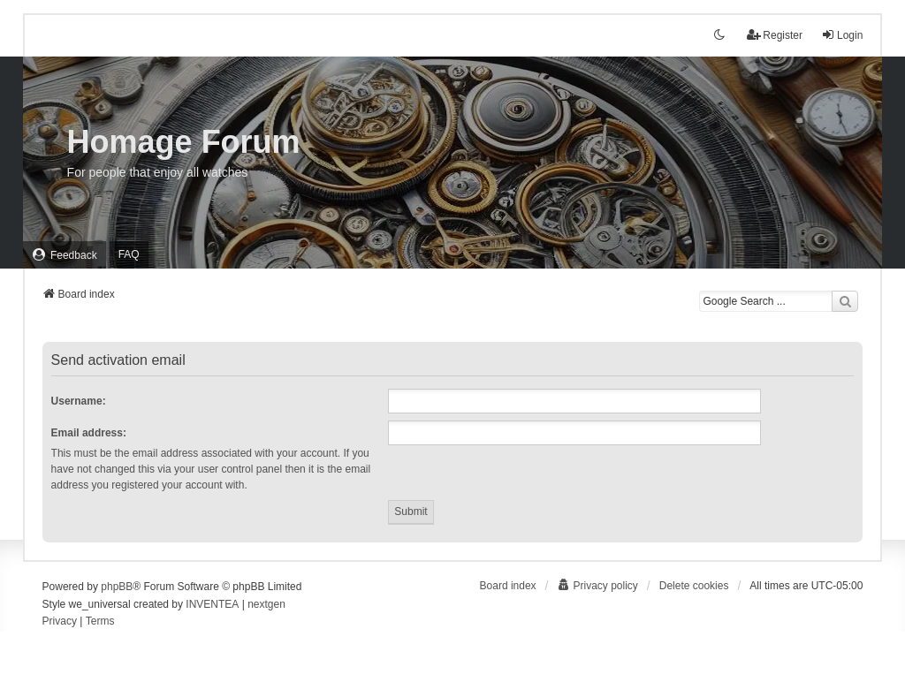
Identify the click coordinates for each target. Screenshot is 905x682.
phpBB (117, 586)
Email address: (88, 433)
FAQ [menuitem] (129, 254)
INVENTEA (212, 604)
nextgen (266, 604)
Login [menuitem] (842, 35)
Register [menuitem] (774, 35)
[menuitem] (64, 255)
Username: (78, 401)
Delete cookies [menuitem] (694, 586)
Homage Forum (183, 142)
